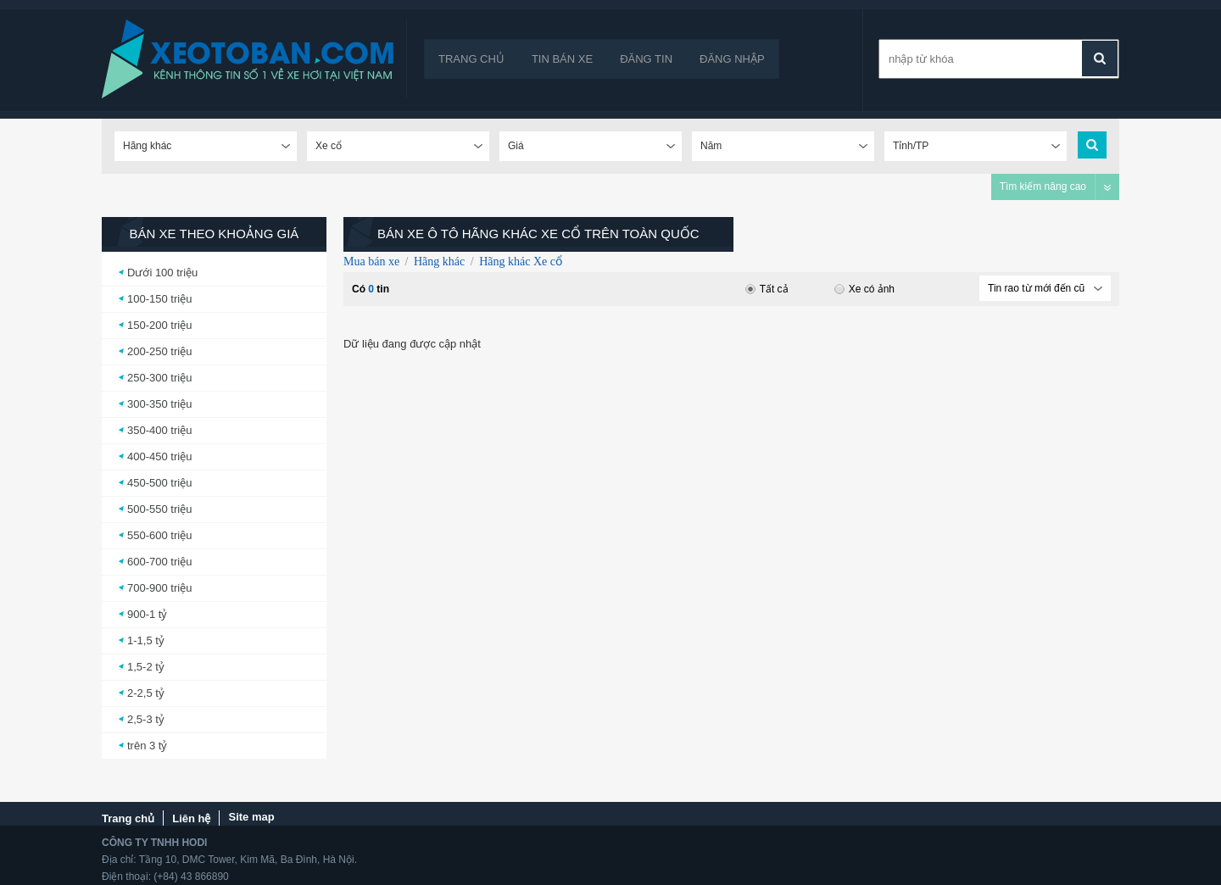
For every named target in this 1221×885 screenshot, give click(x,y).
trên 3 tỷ (147, 745)
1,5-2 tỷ (145, 666)
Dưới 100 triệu (162, 272)
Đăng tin (646, 59)
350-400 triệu (159, 430)
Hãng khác (439, 261)
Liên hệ (191, 818)
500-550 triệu (159, 509)
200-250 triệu (159, 351)
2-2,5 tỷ (145, 693)
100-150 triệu (159, 298)
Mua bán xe (371, 261)
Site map (251, 816)
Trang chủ (471, 59)
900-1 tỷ (147, 614)
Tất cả (767, 289)
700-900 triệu (159, 588)
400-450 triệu (159, 456)
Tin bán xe (562, 59)
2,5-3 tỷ (145, 719)
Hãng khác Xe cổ (520, 261)
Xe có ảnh (864, 289)
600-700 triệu (159, 561)
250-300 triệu (159, 377)
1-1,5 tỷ (145, 640)
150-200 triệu (159, 325)
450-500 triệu (159, 482)
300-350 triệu (159, 404)
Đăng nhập (732, 59)
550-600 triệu (159, 535)
